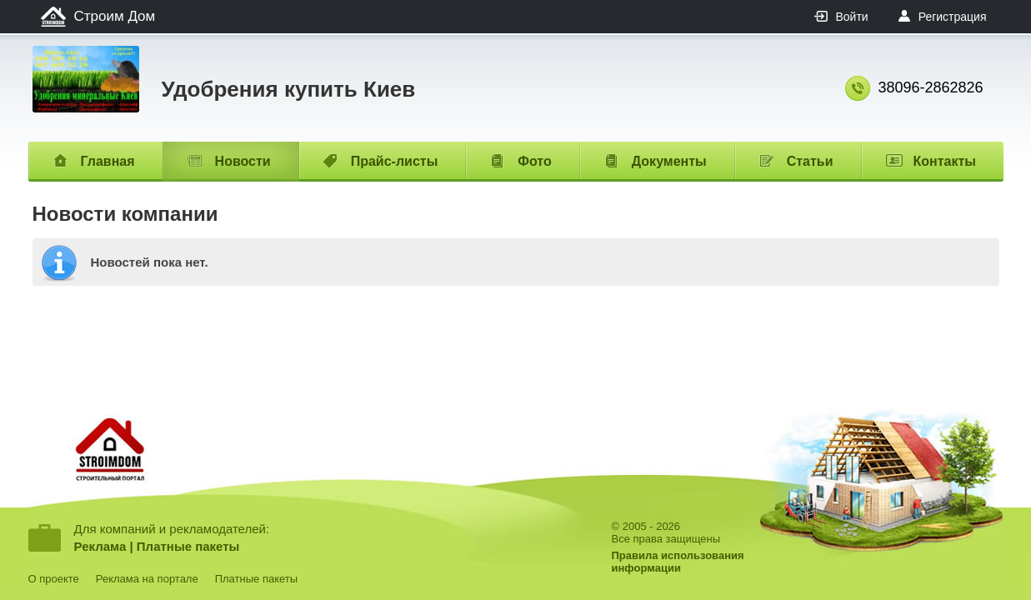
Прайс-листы (394, 161)
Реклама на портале (147, 578)
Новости (243, 161)
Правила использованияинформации (678, 561)
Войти (851, 16)
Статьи (810, 161)
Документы (669, 161)
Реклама (100, 546)
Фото (534, 161)
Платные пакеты (188, 546)
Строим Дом (115, 16)
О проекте (53, 578)
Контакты (944, 161)
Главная (108, 161)
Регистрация (952, 16)
